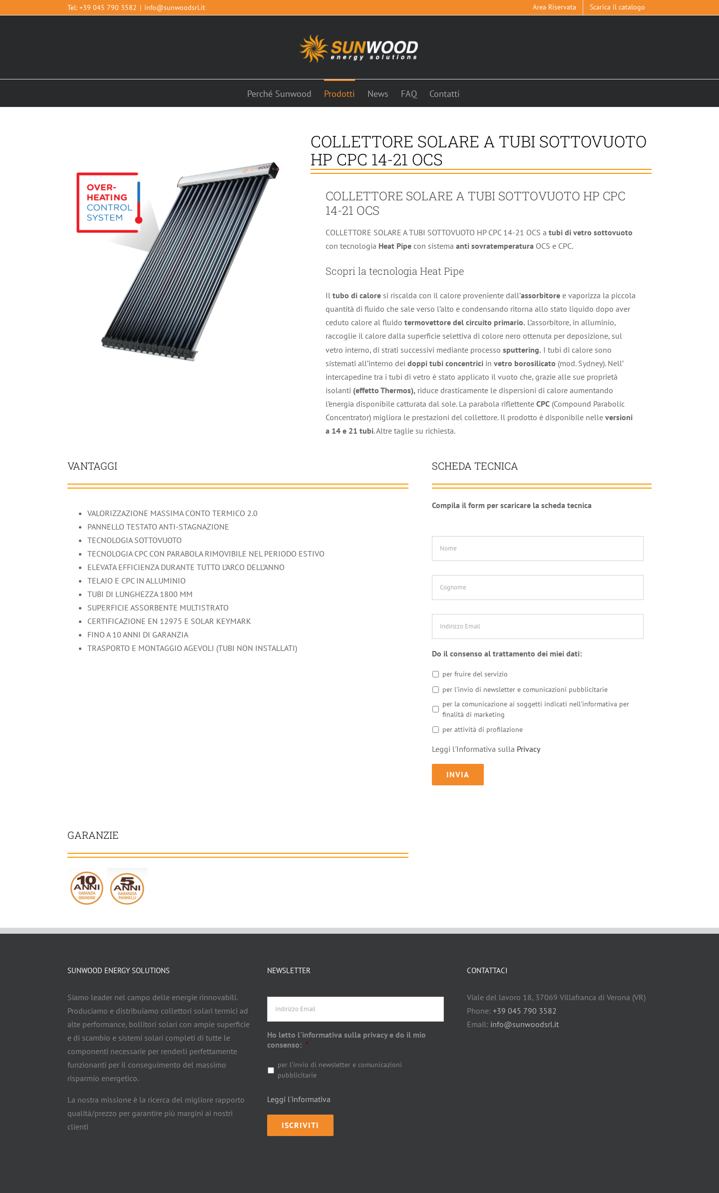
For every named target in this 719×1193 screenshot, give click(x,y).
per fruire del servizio (475, 673)
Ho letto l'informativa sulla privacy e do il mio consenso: (346, 1033)
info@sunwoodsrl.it (174, 7)
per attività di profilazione (482, 729)
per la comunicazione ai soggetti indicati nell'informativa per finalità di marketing (535, 709)
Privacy (528, 749)
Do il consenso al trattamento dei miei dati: (507, 653)
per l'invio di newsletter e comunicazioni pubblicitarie (525, 689)
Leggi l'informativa (299, 1093)
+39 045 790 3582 (108, 7)
